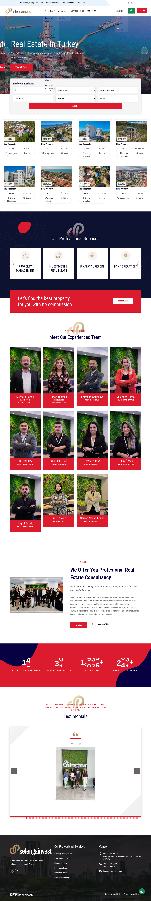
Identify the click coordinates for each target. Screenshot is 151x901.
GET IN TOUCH (123, 301)
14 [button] (69, 818)
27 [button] (111, 818)
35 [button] (137, 818)
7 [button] (46, 818)
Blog (82, 11)
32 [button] (127, 818)
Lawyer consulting (61, 877)
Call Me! (142, 10)
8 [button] (49, 818)
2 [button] (30, 818)
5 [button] (39, 818)
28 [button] (114, 818)
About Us (63, 10)
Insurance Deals (60, 873)
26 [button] (108, 818)
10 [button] (56, 818)
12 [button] (62, 818)
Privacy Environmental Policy (129, 894)
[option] (75, 769)
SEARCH (75, 106)
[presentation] (11, 264)
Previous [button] (14, 771)
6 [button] (43, 818)
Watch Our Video (103, 624)
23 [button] (98, 818)
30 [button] (121, 818)
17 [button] (78, 818)
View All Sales (21, 67)
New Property (10, 144)
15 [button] (72, 818)
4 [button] (36, 818)
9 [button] (52, 818)
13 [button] (65, 818)
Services (74, 11)
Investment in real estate (64, 858)
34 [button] (134, 818)
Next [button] (137, 771)
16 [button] (75, 818)
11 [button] (59, 818)
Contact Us (91, 11)
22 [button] (95, 818)
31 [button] (124, 818)
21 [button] (91, 818)
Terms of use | (111, 894)
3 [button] (33, 818)
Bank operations (60, 868)
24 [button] (101, 818)
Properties (50, 10)
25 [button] (104, 818)
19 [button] (85, 818)
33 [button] (130, 818)
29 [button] (117, 818)
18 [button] (82, 818)
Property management (63, 853)
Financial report (60, 863)
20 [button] (88, 818)
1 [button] (26, 818)
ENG (121, 11)
